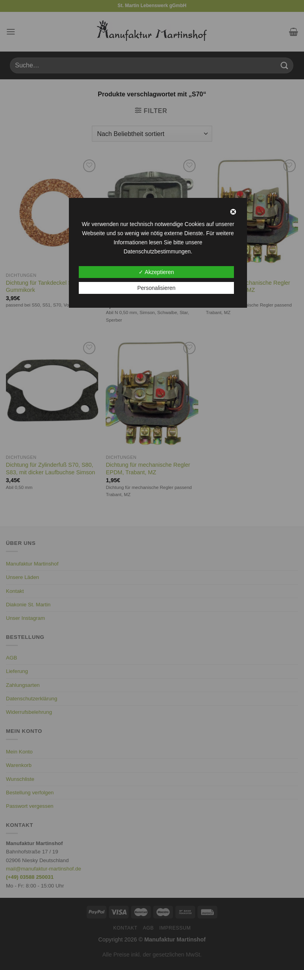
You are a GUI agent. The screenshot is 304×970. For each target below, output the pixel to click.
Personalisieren (156, 288)
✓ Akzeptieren (156, 272)
